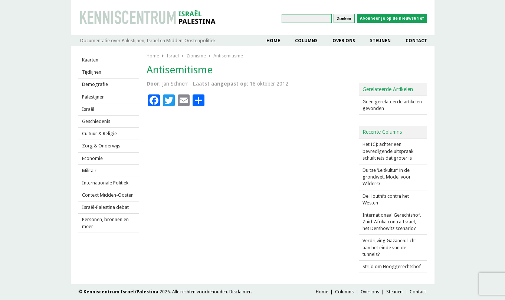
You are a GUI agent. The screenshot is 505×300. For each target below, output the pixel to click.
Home (273, 40)
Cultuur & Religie (99, 133)
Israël (88, 109)
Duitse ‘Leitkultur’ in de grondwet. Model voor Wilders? (387, 176)
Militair (89, 170)
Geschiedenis (96, 121)
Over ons (343, 40)
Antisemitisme (228, 56)
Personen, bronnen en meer (105, 223)
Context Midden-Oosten (108, 195)
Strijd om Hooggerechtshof (392, 266)
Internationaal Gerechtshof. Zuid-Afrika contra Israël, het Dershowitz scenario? (392, 221)
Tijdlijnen (91, 72)
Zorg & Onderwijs (101, 146)
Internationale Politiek (105, 183)
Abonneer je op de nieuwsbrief (392, 18)
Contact (416, 40)
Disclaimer (240, 291)
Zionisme (196, 56)
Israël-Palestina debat (105, 207)
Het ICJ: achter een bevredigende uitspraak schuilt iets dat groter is (388, 150)
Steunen (380, 40)
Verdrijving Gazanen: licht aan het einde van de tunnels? (389, 247)
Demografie (95, 84)
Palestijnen (93, 97)
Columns (306, 40)
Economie (92, 158)
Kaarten (90, 60)
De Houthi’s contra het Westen (386, 199)
